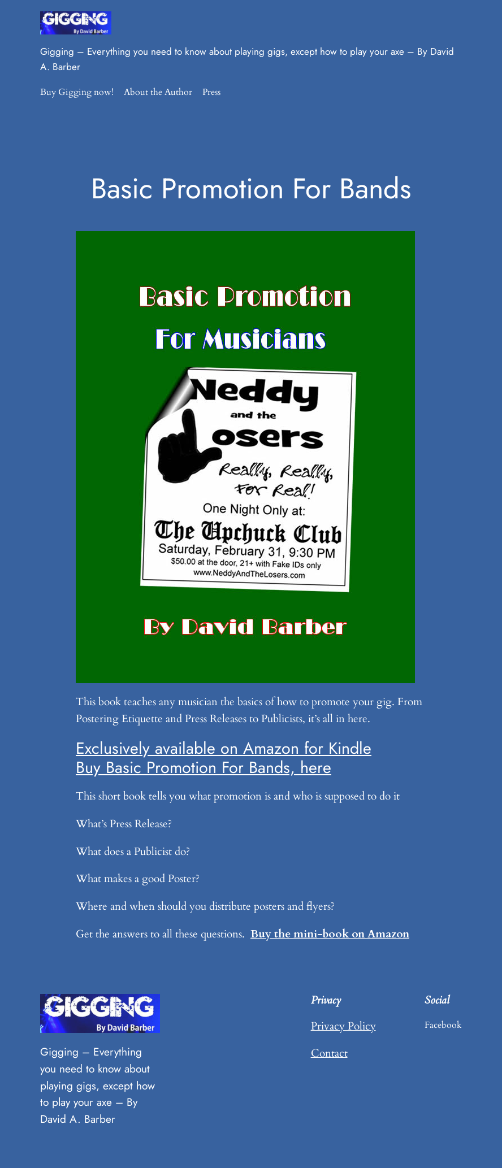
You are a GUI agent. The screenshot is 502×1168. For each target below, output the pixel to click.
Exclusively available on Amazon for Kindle (223, 748)
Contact (329, 1053)
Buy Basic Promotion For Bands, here (203, 767)
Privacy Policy (343, 1026)
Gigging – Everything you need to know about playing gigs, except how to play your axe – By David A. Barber (97, 1085)
